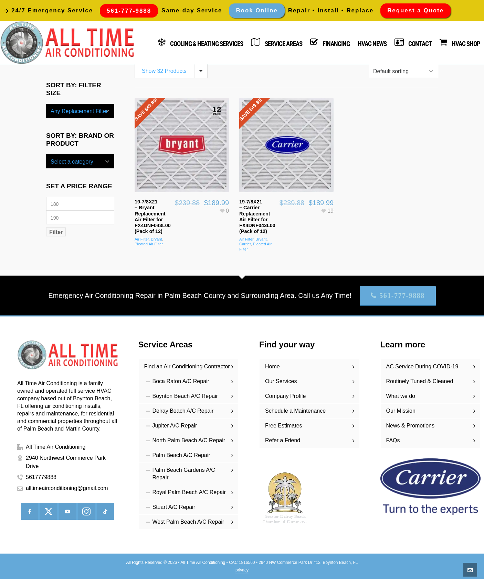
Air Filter (142, 239)
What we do (400, 396)
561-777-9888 (398, 295)
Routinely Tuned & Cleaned (419, 381)
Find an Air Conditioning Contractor (187, 366)
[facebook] (29, 511)
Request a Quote (415, 10)
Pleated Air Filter (149, 244)
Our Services (281, 381)
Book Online (256, 10)
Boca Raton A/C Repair (180, 381)
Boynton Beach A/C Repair (185, 396)
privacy (242, 570)
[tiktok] (105, 511)
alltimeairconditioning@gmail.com (67, 488)
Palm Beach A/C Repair (181, 455)
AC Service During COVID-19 (422, 366)
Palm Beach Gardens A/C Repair (183, 473)
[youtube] (67, 511)
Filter (56, 232)
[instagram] (86, 511)
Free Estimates (283, 425)
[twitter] (48, 511)
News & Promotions (410, 425)
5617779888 (41, 477)
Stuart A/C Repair (174, 507)
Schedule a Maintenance (295, 411)
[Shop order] (403, 71)
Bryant (156, 239)
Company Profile (285, 396)
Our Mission (400, 411)
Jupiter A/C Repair (174, 425)
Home (272, 366)
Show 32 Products (164, 71)
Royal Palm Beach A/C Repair (189, 492)
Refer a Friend (282, 440)
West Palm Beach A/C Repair (188, 522)
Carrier (245, 244)
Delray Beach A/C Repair (183, 411)
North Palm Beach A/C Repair (188, 440)
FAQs (393, 440)
